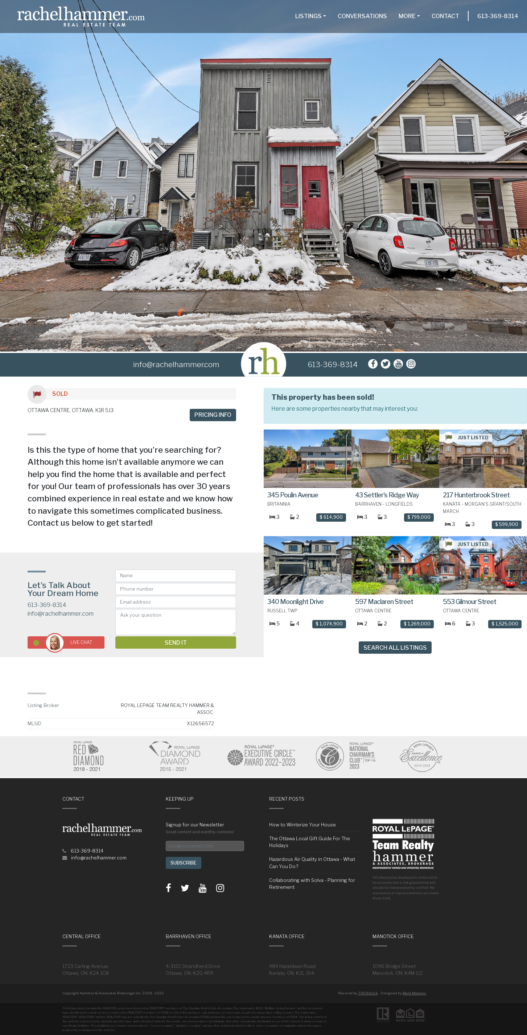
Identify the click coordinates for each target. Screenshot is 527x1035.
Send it (176, 642)
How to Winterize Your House (302, 824)
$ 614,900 (331, 517)
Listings (308, 16)
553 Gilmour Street (469, 601)
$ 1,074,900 (329, 624)
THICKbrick (368, 993)
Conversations (362, 16)
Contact (445, 16)
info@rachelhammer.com (61, 613)
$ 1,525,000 (504, 624)
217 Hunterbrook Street (476, 495)
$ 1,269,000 (417, 624)
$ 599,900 (506, 524)
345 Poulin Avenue (292, 495)
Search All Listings (395, 647)
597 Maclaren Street (384, 601)
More (407, 16)
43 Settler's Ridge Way (387, 495)
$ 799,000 (419, 517)
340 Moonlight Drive (295, 601)
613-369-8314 (497, 16)
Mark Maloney (414, 993)
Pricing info (212, 414)
